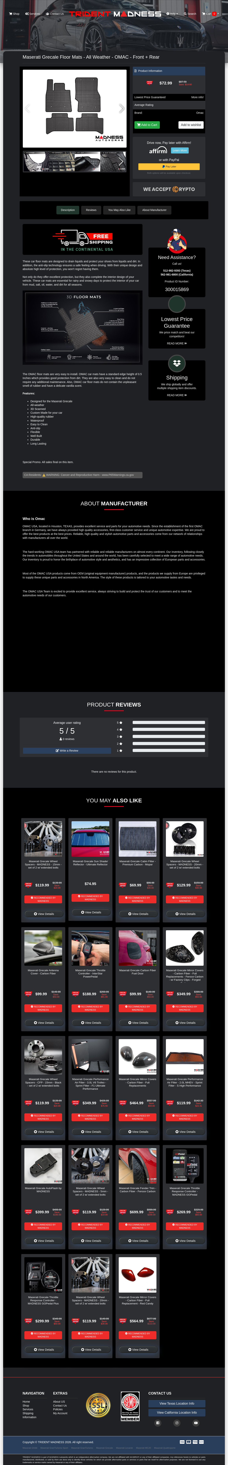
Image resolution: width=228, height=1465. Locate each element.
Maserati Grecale (104, 1448)
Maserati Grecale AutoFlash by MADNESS (43, 1190)
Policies (58, 1409)
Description (68, 210)
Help (172, 13)
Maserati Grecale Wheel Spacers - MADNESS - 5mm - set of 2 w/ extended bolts (90, 1191)
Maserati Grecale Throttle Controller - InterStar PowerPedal (90, 973)
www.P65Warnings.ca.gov (118, 474)
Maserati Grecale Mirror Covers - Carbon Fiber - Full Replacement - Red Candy (137, 1300)
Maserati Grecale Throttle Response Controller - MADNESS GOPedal (185, 1191)
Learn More (180, 150)
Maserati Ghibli (30, 1448)
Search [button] (190, 13)
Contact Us (55, 13)
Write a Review (67, 750)
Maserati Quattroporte (165, 1448)
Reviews (91, 210)
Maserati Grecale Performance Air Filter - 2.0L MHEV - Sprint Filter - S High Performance (184, 1082)
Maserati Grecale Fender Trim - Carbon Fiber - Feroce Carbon (137, 1190)
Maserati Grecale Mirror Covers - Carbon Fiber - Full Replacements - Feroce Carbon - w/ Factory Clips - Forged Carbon (184, 976)
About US (59, 1401)
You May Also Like (120, 210)
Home (26, 1401)
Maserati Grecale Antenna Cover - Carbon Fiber (43, 972)
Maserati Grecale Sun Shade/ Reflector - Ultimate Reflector (90, 863)
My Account (60, 1413)
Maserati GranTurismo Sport (54, 1448)
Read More (177, 343)
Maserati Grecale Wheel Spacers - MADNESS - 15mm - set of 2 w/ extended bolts (43, 864)
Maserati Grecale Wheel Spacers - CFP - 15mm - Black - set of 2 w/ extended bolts (43, 1082)
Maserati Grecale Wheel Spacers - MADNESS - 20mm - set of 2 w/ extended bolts (184, 864)
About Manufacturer (155, 210)
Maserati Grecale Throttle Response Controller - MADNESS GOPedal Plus (43, 1300)
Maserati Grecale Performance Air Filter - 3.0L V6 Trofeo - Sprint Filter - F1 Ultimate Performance (90, 1083)
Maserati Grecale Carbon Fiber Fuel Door (137, 972)
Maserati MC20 (143, 1448)
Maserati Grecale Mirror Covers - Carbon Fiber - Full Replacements (137, 1082)
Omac (200, 112)
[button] (122, 108)
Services (32, 13)
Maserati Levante (124, 1448)
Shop (14, 13)
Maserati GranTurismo (82, 1448)
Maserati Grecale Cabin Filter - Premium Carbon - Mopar (137, 863)
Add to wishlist (191, 125)
